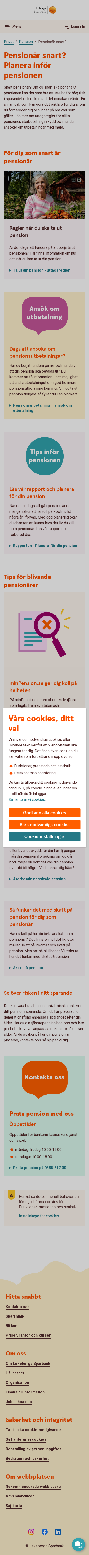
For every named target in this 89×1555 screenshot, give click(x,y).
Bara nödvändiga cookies (45, 825)
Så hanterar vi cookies (27, 799)
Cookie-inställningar (44, 837)
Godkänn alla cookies (44, 813)
